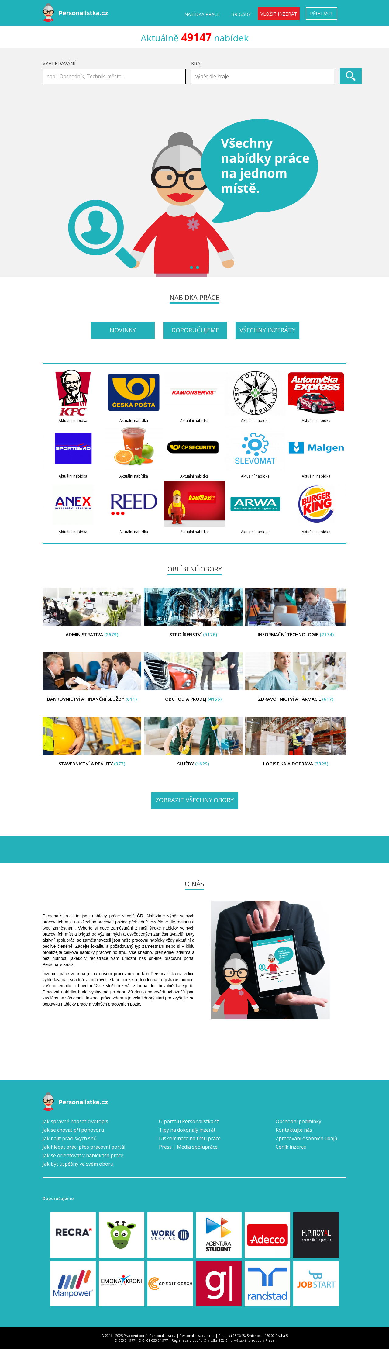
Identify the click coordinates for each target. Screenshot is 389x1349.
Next (338, 198)
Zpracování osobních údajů (306, 1138)
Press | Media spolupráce (188, 1147)
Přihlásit (321, 13)
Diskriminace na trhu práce (190, 1138)
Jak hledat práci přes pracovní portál (84, 1147)
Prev (50, 198)
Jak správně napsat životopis (75, 1121)
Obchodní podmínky (298, 1121)
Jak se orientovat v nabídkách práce (83, 1155)
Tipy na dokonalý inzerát (187, 1129)
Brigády (241, 14)
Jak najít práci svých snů (70, 1138)
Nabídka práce (202, 14)
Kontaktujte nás (294, 1129)
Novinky (123, 330)
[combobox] (262, 76)
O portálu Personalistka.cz (189, 1121)
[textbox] (264, 76)
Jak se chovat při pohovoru (73, 1129)
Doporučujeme (195, 330)
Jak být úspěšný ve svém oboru (78, 1164)
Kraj (196, 63)
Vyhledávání (59, 63)
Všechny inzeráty (267, 330)
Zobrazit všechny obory (195, 800)
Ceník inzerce (291, 1147)
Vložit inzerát (278, 14)
